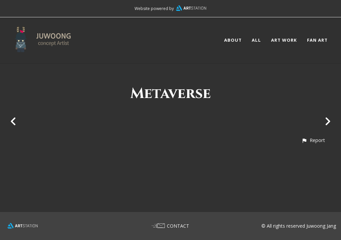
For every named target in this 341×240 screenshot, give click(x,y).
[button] (313, 140)
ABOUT (233, 40)
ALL (256, 40)
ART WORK (284, 40)
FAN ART (317, 40)
